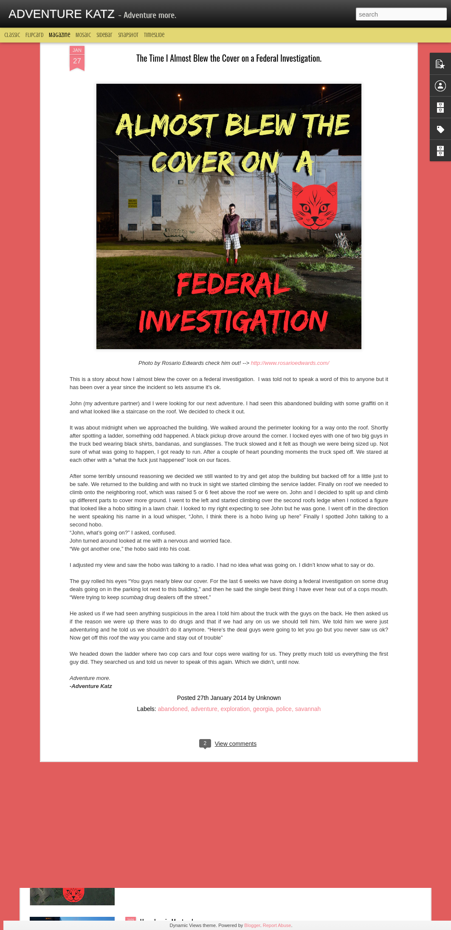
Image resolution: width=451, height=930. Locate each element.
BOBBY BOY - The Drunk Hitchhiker (183, 729)
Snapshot (128, 35)
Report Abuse (277, 925)
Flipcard (34, 35)
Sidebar (104, 35)
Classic (12, 35)
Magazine (59, 35)
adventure (204, 614)
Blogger (252, 925)
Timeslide (154, 35)
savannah (308, 614)
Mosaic (83, 35)
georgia (263, 614)
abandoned (173, 614)
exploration (235, 614)
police (284, 614)
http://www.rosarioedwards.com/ (290, 268)
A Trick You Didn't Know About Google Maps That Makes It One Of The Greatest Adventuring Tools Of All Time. (219, 830)
